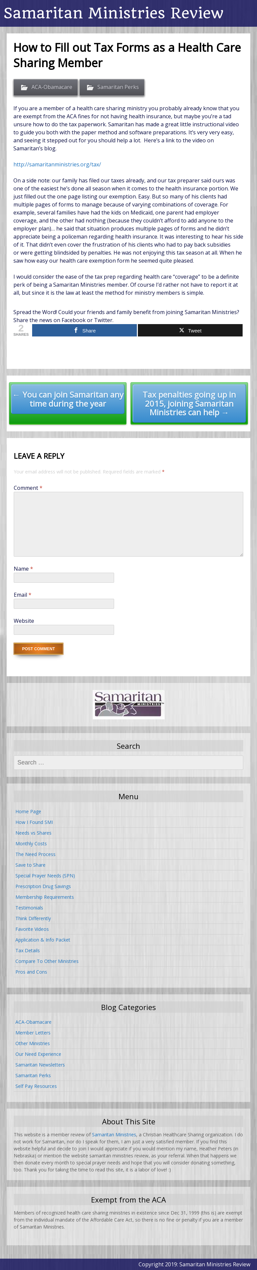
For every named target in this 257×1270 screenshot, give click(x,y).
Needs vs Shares (33, 833)
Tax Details (27, 950)
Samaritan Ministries (114, 1134)
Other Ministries (32, 1043)
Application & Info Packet (42, 940)
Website (24, 620)
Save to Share (30, 865)
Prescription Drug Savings (43, 886)
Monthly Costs (31, 843)
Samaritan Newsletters (40, 1065)
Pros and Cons (31, 972)
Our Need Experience (38, 1054)
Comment (28, 487)
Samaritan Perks (118, 87)
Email (22, 594)
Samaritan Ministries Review (113, 13)
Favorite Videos (32, 929)
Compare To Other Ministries (47, 961)
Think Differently (33, 918)
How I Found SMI (34, 822)
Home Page (28, 811)
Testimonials (29, 907)
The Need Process (35, 854)
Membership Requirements (44, 897)
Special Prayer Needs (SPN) (45, 875)
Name (23, 568)
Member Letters (33, 1032)
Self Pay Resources (36, 1086)
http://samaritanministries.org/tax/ (57, 164)
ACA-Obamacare (51, 87)
